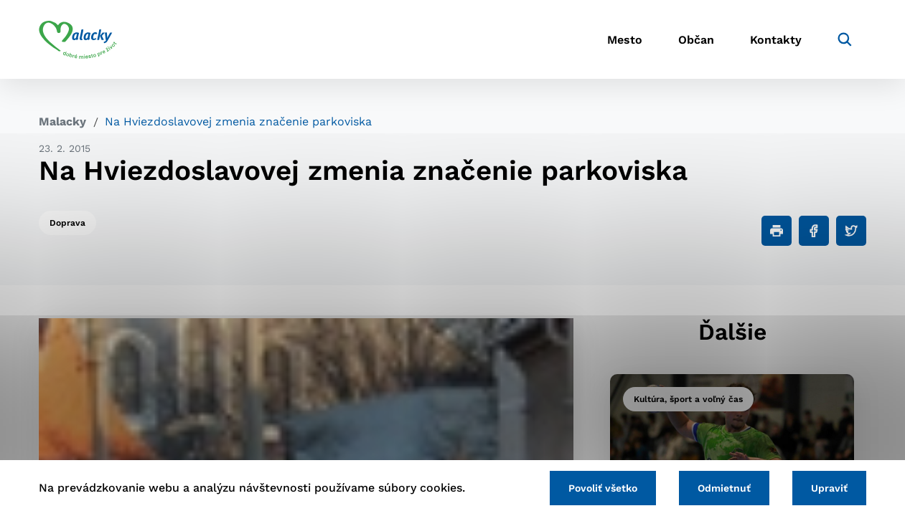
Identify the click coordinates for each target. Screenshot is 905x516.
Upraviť (829, 488)
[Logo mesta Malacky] (78, 39)
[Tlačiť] (776, 231)
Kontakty (776, 40)
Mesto (624, 40)
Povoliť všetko (602, 488)
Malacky (62, 121)
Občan (696, 40)
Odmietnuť (724, 488)
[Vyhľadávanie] (845, 39)
